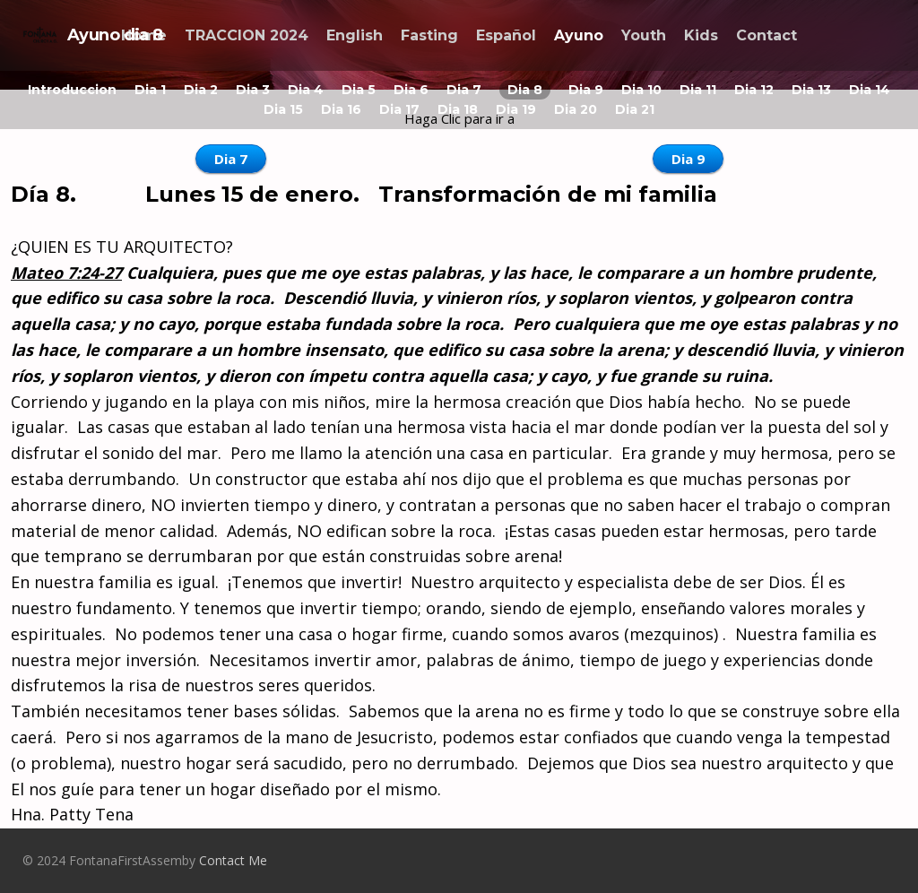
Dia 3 (253, 90)
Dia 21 (634, 109)
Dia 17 (399, 109)
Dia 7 (463, 90)
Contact (766, 35)
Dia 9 (585, 90)
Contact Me (233, 860)
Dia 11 (698, 90)
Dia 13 (811, 90)
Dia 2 (201, 90)
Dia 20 (575, 109)
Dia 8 (524, 90)
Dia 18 (457, 109)
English (354, 35)
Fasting (429, 35)
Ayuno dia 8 (92, 35)
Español (506, 35)
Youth (643, 35)
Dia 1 (150, 90)
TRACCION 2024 (246, 35)
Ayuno (578, 35)
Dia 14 (869, 90)
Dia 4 (306, 90)
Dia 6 (411, 90)
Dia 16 (341, 109)
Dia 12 (754, 90)
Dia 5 (359, 90)
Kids (701, 35)
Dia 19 (516, 109)
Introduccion (72, 90)
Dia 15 (283, 109)
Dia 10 (641, 90)
